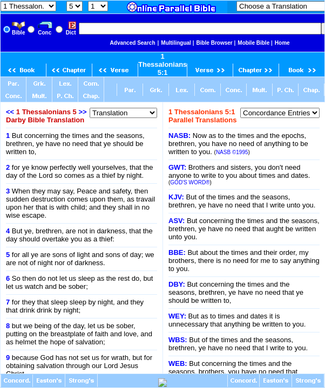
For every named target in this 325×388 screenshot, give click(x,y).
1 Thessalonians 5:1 (162, 64)
